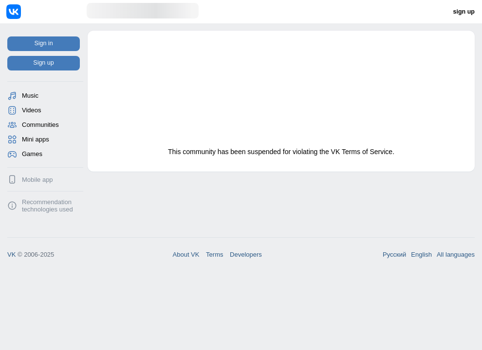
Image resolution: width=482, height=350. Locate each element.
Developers (246, 254)
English (421, 254)
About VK (186, 254)
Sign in (43, 43)
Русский (394, 254)
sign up (464, 11)
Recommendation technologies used (47, 205)
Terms (214, 254)
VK (11, 254)
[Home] (46, 11)
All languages (456, 254)
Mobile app (37, 179)
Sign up (43, 62)
